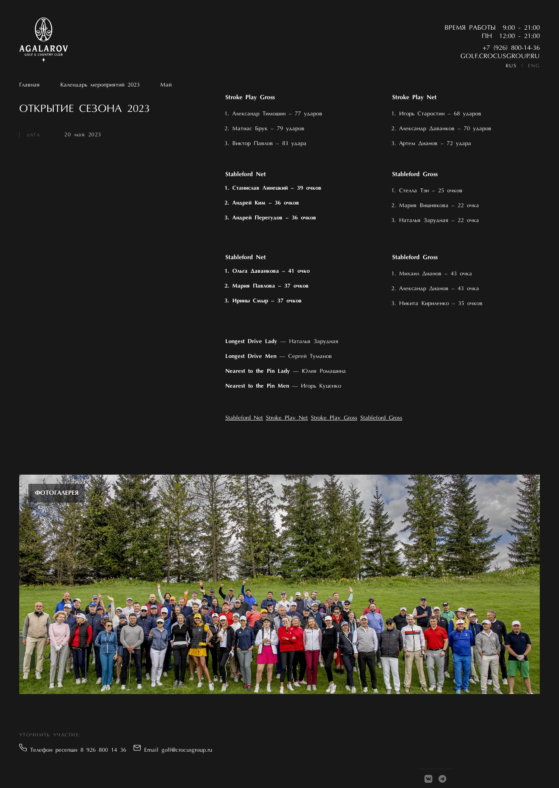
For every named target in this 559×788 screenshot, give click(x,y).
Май (166, 85)
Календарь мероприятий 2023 (100, 85)
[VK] (428, 779)
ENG (534, 66)
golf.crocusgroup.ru (500, 56)
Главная (29, 85)
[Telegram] (442, 779)
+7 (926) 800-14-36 (511, 48)
